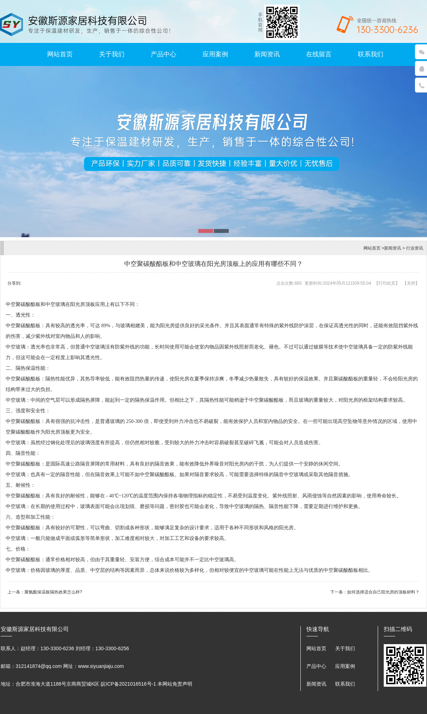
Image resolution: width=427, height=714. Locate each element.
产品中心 (163, 54)
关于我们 (111, 54)
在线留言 (319, 54)
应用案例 (215, 54)
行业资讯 (414, 248)
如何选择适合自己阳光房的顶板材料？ (383, 592)
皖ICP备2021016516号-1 (128, 684)
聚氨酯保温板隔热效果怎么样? (53, 592)
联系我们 (370, 54)
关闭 (411, 283)
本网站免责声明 (174, 684)
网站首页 (60, 54)
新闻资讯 (267, 54)
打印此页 (386, 283)
